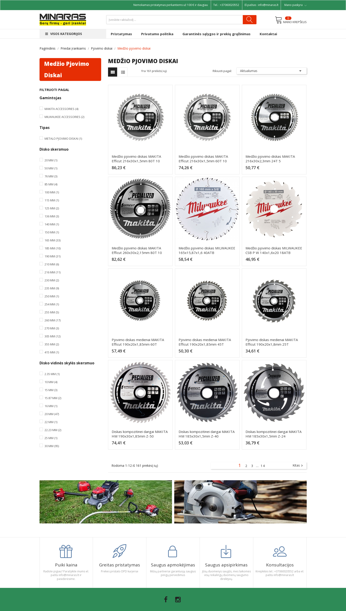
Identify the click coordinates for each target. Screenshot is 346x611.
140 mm (52, 224)
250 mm (52, 296)
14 (263, 466)
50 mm (51, 168)
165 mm (53, 240)
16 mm (51, 406)
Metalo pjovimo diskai (63, 138)
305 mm (53, 336)
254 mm (52, 304)
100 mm (52, 192)
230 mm (52, 280)
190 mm (53, 256)
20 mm (51, 160)
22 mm (51, 422)
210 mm (52, 264)
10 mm (51, 382)
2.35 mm (52, 374)
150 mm (52, 232)
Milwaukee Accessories (64, 117)
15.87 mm (53, 398)
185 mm (53, 248)
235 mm (52, 288)
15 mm (51, 390)
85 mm (51, 184)
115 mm (52, 200)
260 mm (53, 320)
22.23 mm (53, 430)
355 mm (52, 344)
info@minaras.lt (268, 5)
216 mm (53, 272)
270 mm (52, 328)
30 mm (52, 446)
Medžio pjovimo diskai (66, 69)
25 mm (51, 438)
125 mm (52, 208)
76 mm (51, 176)
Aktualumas (271, 71)
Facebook (165, 599)
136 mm (52, 216)
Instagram (177, 599)
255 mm (52, 312)
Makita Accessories (61, 109)
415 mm (52, 352)
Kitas (298, 466)
